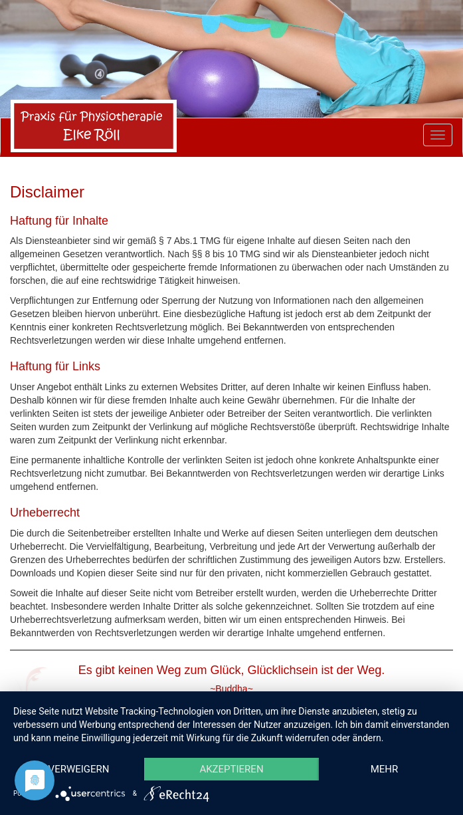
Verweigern (79, 769)
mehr (385, 769)
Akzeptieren (231, 769)
